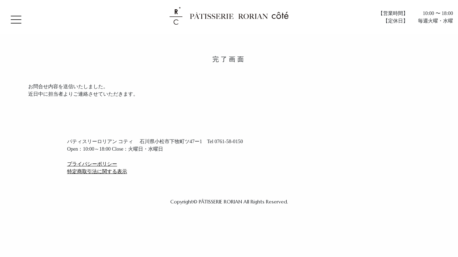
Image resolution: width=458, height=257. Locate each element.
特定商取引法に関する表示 (97, 171)
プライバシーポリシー (92, 164)
